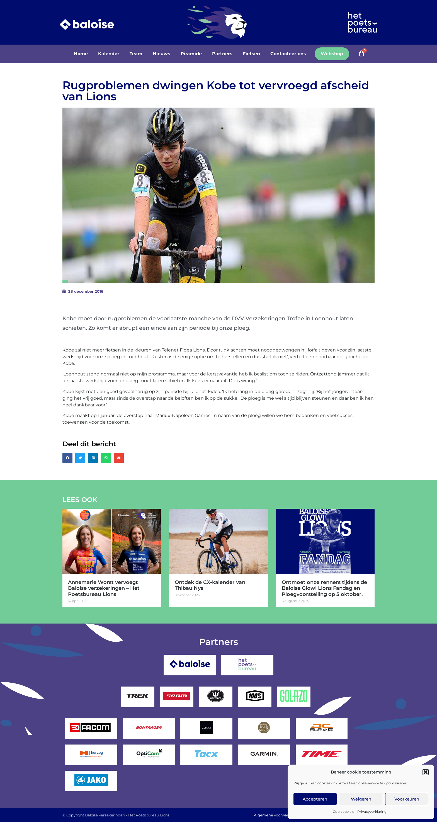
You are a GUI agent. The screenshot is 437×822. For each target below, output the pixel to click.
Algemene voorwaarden (276, 815)
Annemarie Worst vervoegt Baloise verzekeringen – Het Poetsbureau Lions (104, 588)
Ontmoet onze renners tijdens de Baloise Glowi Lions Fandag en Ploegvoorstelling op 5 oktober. (324, 588)
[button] (425, 772)
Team (136, 53)
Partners (222, 53)
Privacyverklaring (372, 811)
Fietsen (251, 53)
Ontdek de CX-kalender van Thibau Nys (210, 585)
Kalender (108, 53)
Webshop (332, 53)
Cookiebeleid (344, 811)
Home (81, 53)
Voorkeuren (406, 799)
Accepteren (315, 799)
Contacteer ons (288, 53)
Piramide (191, 53)
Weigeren (361, 799)
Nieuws (161, 53)
